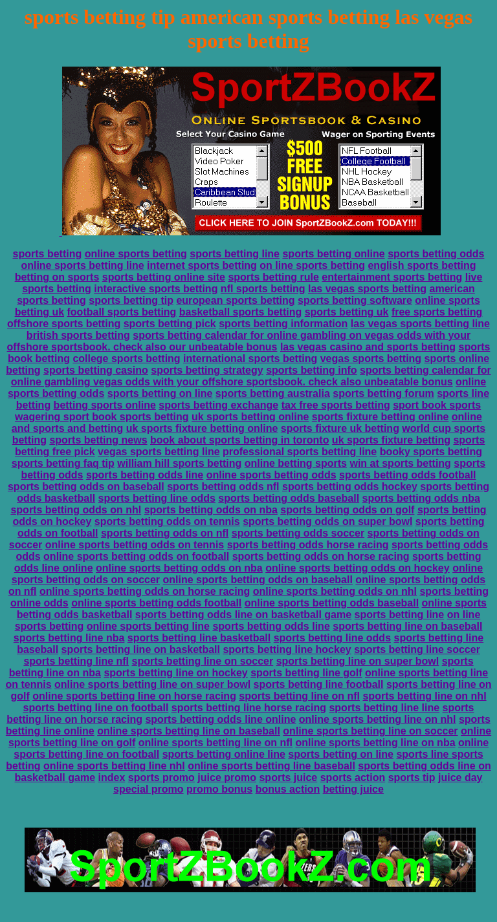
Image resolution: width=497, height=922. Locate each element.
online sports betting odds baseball (332, 602)
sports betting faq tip (63, 463)
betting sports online (105, 405)
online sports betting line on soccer (370, 730)
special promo (148, 789)
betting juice (353, 789)
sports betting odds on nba (211, 509)
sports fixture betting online (380, 416)
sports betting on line (160, 393)
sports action (352, 777)
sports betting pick (170, 323)
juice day (460, 777)
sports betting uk (347, 311)
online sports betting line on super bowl (152, 684)
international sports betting (250, 358)
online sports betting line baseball (271, 765)
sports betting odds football (407, 474)
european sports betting (235, 300)
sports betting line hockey (287, 649)
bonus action (288, 789)
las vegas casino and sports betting (368, 346)
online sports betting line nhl (114, 765)
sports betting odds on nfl (164, 533)
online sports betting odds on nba (179, 568)
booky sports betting (431, 451)
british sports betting (78, 335)
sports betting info (311, 370)
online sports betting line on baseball (188, 730)
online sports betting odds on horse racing (144, 591)
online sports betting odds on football (136, 556)
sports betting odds (436, 253)
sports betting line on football (96, 707)
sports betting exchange (218, 405)
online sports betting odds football (156, 602)
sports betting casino (95, 370)
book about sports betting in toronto (239, 439)
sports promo (161, 777)
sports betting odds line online (220, 719)
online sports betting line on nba (375, 742)
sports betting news (98, 439)
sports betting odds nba (421, 498)
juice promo (226, 777)
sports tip (412, 777)
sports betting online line (223, 754)
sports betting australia (272, 393)
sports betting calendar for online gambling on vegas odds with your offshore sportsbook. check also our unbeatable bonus (239, 341)
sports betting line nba (69, 637)
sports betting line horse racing (248, 707)
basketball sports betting (240, 311)
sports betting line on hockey (175, 672)
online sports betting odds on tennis (134, 544)
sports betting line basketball (199, 637)
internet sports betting (202, 265)
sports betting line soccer (417, 649)
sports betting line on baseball (407, 626)
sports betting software (355, 300)
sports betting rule (273, 277)
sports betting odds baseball (288, 498)
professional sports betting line (300, 451)
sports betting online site (163, 277)
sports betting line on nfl (299, 696)
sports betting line (235, 253)
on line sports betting (312, 265)
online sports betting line (82, 265)
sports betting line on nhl (424, 696)
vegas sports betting (370, 358)
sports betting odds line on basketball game (243, 614)
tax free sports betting (336, 405)
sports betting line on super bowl (357, 661)
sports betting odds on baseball (86, 486)
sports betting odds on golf (347, 509)
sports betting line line (384, 707)
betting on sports (57, 277)
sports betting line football (319, 684)
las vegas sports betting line (420, 323)
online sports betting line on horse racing (134, 696)
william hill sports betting (179, 463)
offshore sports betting (63, 323)
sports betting (47, 253)
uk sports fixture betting (391, 439)
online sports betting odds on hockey (357, 568)
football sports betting (122, 311)
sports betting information (283, 323)
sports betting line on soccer (203, 661)
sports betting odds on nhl (75, 509)
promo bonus (219, 789)
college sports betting (126, 358)
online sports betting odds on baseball (258, 579)
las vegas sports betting (367, 288)
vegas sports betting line (158, 451)
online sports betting (136, 253)
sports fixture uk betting (340, 428)
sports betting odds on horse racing (321, 556)
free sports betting (437, 311)
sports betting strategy (207, 370)
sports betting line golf (306, 672)
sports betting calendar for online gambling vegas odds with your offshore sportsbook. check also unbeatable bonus (251, 376)
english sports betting (422, 265)
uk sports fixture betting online (202, 428)
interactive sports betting (155, 288)
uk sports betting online (250, 416)
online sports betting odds (271, 474)
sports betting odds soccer (298, 533)
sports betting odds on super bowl (327, 521)
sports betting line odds (156, 498)
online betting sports (296, 463)
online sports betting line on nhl (377, 719)
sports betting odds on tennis (167, 521)
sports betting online (333, 253)
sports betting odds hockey (349, 486)
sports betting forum (383, 393)
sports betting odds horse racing (308, 544)
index (111, 777)
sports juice (288, 777)
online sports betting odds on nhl (335, 591)
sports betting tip (131, 300)
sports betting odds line (144, 474)
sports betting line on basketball (140, 649)
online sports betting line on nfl (215, 742)
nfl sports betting (263, 288)
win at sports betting (399, 463)
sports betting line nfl (76, 661)
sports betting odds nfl (223, 486)
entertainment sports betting (392, 277)
